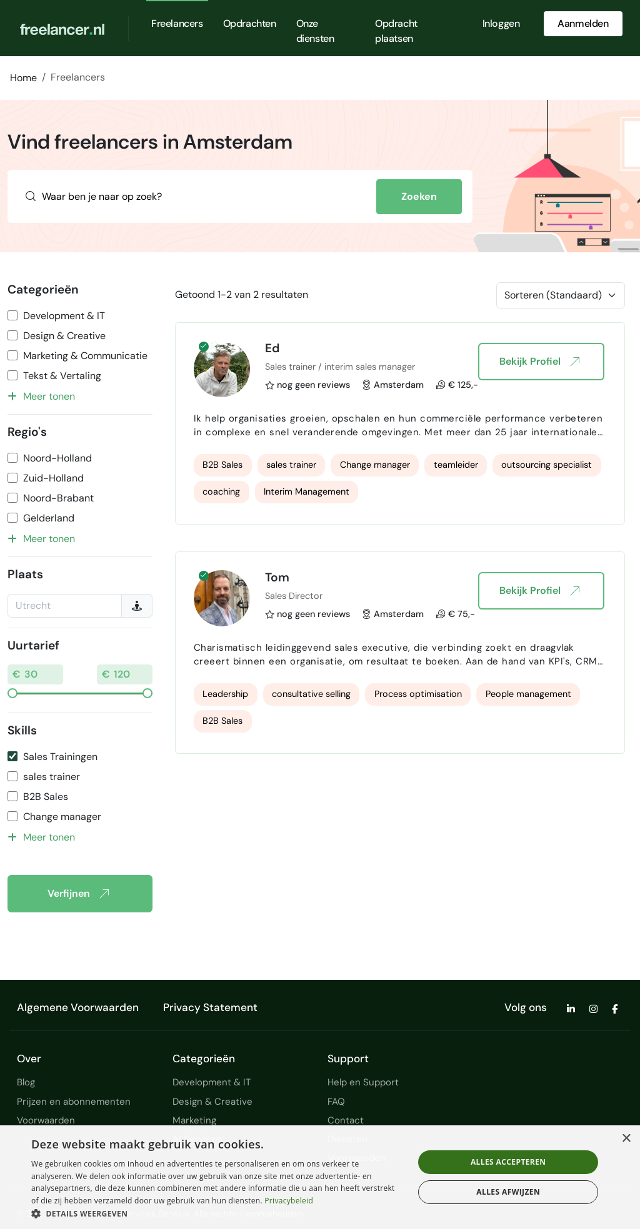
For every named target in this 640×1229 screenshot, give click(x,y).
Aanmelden (583, 23)
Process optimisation (418, 693)
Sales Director (293, 595)
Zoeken (419, 196)
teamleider (456, 464)
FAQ (336, 1101)
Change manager (62, 816)
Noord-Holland (57, 458)
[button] (216, 1213)
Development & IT (64, 315)
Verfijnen (78, 894)
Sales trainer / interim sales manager (340, 366)
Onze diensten (315, 31)
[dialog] (320, 1177)
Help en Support (363, 1082)
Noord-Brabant (58, 498)
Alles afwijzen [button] (508, 1192)
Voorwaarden (46, 1120)
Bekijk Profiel (539, 361)
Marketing (194, 1120)
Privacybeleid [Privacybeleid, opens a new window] (288, 1200)
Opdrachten (249, 23)
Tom (277, 577)
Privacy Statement (210, 1007)
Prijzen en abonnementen (74, 1101)
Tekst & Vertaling (62, 375)
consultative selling (311, 693)
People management (528, 693)
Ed (272, 348)
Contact (346, 1120)
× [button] (626, 1138)
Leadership (225, 693)
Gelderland (48, 518)
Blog (26, 1082)
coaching (221, 491)
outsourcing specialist (546, 464)
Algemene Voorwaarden (78, 1007)
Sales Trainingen (60, 756)
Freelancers (177, 23)
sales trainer (51, 776)
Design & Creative (64, 335)
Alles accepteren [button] (508, 1162)
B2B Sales (45, 796)
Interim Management (306, 491)
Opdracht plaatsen (396, 31)
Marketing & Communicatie (85, 355)
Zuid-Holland (53, 478)
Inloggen (501, 23)
